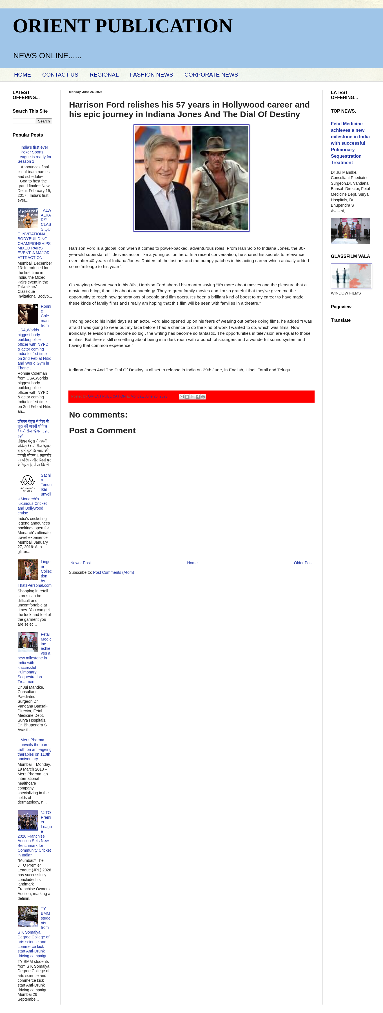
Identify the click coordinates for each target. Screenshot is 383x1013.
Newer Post (80, 563)
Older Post (303, 563)
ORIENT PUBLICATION (123, 26)
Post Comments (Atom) (113, 572)
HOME (22, 75)
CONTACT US (60, 75)
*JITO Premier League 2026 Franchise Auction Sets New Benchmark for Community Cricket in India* (35, 833)
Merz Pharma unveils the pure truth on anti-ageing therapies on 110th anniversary (35, 749)
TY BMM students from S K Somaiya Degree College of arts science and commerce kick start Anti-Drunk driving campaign (34, 932)
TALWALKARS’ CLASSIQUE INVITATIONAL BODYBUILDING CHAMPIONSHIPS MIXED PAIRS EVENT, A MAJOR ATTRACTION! (34, 234)
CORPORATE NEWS (211, 75)
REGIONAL (104, 75)
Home (192, 563)
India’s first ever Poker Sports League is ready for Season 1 (35, 154)
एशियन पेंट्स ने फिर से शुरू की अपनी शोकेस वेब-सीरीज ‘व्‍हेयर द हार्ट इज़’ (34, 428)
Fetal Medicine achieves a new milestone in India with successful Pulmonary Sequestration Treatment (35, 658)
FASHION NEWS (151, 75)
